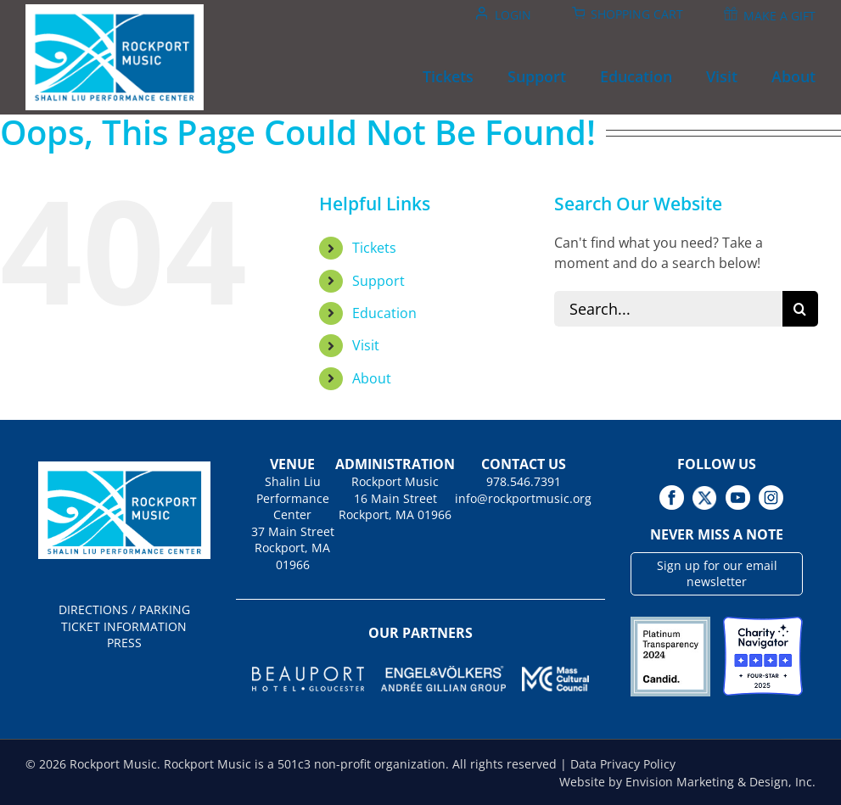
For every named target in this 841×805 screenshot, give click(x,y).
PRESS (124, 642)
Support (378, 280)
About (371, 378)
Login (513, 15)
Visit (365, 345)
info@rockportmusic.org (523, 498)
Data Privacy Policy (623, 764)
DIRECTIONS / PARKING (124, 609)
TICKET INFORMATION (124, 626)
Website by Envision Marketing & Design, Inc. (687, 782)
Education (384, 313)
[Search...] (668, 309)
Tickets (374, 247)
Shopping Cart (637, 14)
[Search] (800, 309)
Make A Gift (779, 16)
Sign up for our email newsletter (717, 573)
